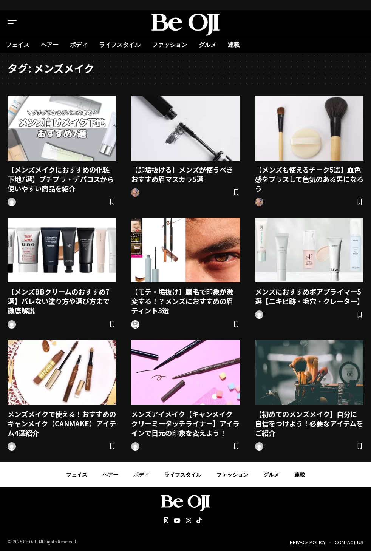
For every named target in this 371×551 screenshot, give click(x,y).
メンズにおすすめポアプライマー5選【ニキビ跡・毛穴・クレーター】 (309, 300)
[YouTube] (177, 519)
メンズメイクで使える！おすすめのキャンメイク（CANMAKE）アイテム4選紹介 (61, 422)
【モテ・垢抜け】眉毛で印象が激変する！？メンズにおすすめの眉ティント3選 (185, 300)
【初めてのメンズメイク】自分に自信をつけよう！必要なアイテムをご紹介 (309, 422)
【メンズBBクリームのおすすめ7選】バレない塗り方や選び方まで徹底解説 (61, 300)
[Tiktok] (199, 519)
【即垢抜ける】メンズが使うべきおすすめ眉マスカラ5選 (185, 174)
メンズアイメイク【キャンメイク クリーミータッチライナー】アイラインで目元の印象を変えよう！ (188, 422)
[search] (357, 23)
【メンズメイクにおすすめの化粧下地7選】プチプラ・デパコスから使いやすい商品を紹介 (61, 178)
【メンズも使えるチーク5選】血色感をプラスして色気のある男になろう (308, 178)
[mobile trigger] (14, 23)
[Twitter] (166, 519)
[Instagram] (188, 519)
